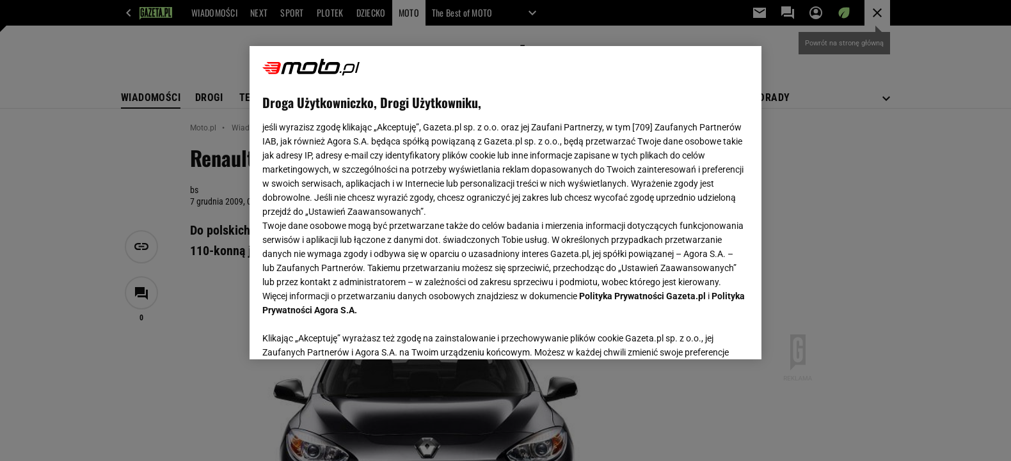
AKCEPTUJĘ (705, 334)
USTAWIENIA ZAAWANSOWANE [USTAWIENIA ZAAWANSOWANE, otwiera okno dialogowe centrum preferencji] (345, 334)
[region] (505, 202)
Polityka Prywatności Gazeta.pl (642, 296)
